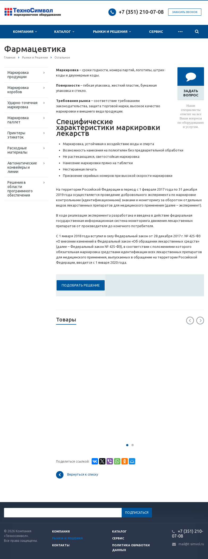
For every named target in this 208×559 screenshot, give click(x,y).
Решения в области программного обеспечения (20, 188)
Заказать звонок (184, 12)
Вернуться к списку (77, 474)
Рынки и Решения (112, 32)
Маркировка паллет (18, 120)
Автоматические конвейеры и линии (22, 167)
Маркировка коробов (18, 90)
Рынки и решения (67, 538)
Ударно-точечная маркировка (22, 105)
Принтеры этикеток (16, 135)
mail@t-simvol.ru (191, 544)
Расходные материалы (17, 150)
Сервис (156, 31)
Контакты (61, 545)
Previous (190, 320)
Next (200, 320)
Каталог (64, 32)
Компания (25, 32)
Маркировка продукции (18, 74)
